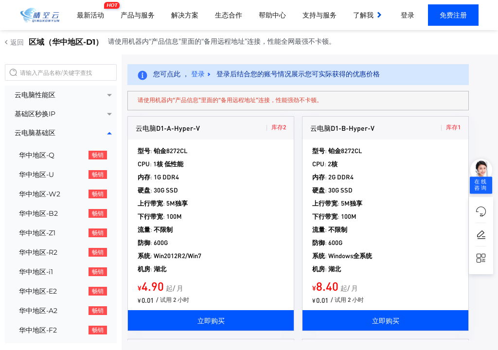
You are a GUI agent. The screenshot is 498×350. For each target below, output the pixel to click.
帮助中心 (272, 15)
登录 (407, 15)
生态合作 (228, 15)
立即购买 (211, 320)
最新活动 (93, 11)
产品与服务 (138, 15)
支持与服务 (319, 15)
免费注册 (453, 15)
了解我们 (366, 15)
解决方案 (184, 15)
